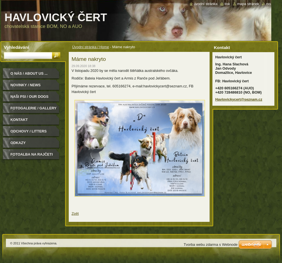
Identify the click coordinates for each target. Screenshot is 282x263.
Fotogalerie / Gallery (33, 108)
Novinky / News (25, 85)
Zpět (75, 213)
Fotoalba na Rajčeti (31, 154)
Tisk (227, 4)
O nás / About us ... (29, 73)
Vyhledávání (16, 47)
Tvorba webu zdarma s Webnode (210, 244)
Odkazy (18, 143)
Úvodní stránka (205, 4)
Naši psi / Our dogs (29, 96)
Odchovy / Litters (28, 131)
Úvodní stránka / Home (90, 47)
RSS (268, 4)
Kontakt (19, 120)
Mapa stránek (248, 4)
